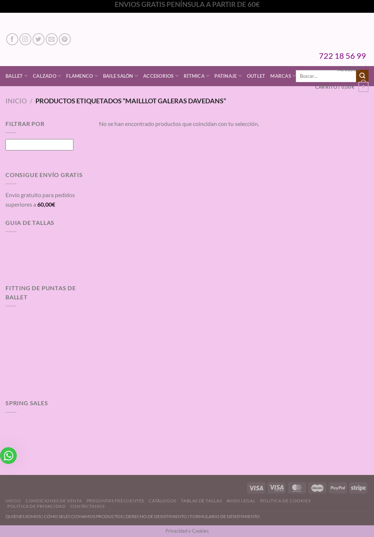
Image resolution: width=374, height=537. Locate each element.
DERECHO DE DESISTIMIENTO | (158, 516)
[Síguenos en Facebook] (12, 39)
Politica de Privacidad (36, 506)
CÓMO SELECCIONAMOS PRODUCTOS (83, 516)
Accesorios (161, 75)
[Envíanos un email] (52, 39)
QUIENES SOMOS (23, 516)
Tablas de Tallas (201, 500)
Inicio (16, 101)
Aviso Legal (241, 500)
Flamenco (82, 75)
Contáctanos (87, 506)
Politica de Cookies (285, 500)
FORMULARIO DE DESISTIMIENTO (225, 516)
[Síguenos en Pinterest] (65, 39)
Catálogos (162, 500)
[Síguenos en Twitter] (39, 39)
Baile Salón (120, 75)
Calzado (47, 75)
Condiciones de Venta (54, 500)
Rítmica (196, 75)
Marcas (283, 75)
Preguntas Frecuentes (115, 500)
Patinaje (228, 75)
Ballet (16, 75)
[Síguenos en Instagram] (25, 39)
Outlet (256, 76)
